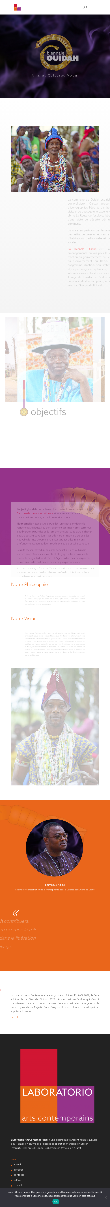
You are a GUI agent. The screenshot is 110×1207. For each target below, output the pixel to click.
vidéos (17, 1180)
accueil (17, 1164)
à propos (18, 1170)
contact (18, 1185)
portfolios (19, 1175)
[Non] (105, 1197)
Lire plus (15, 1017)
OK (56, 1201)
